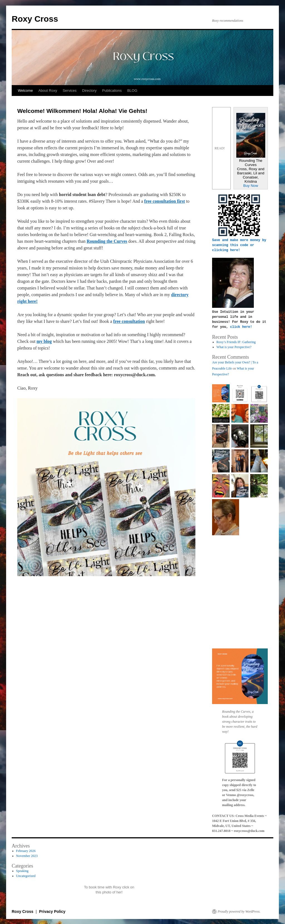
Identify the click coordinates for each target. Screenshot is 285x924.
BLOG (132, 90)
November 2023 (27, 855)
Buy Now (250, 186)
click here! (241, 326)
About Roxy (47, 90)
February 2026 (26, 850)
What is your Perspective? (234, 346)
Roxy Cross (35, 18)
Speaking (22, 870)
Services (70, 90)
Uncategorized (26, 875)
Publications (112, 90)
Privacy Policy (52, 911)
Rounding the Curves (107, 241)
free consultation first (164, 201)
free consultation (129, 321)
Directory (89, 90)
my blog (44, 341)
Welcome (25, 90)
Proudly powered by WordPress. (239, 911)
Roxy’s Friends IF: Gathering (236, 341)
